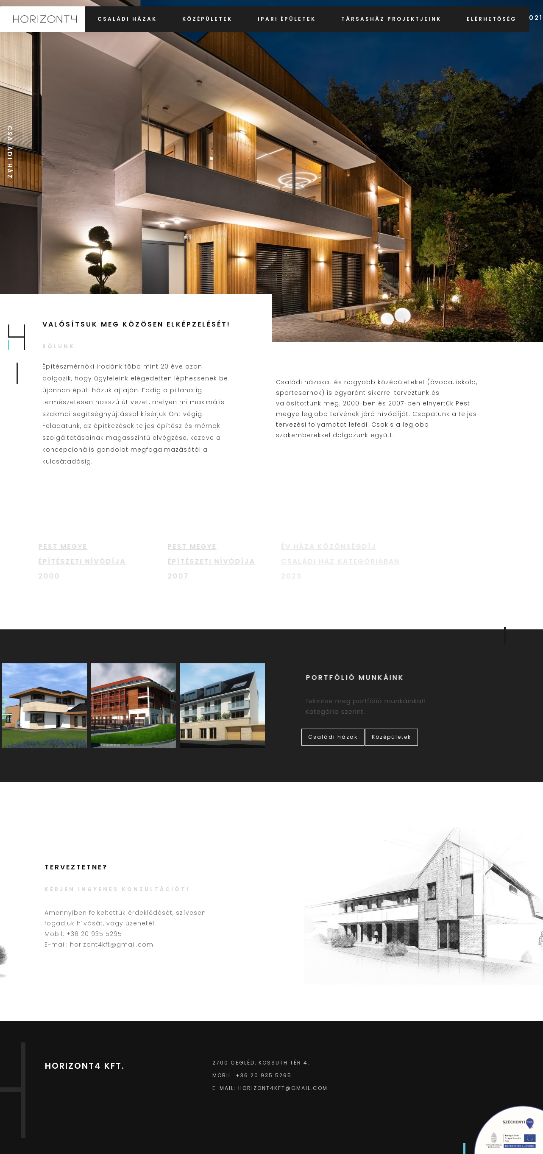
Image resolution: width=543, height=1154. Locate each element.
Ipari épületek (287, 18)
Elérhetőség (492, 18)
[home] (42, 19)
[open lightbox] (44, 705)
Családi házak (127, 18)
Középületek (207, 18)
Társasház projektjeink (391, 18)
